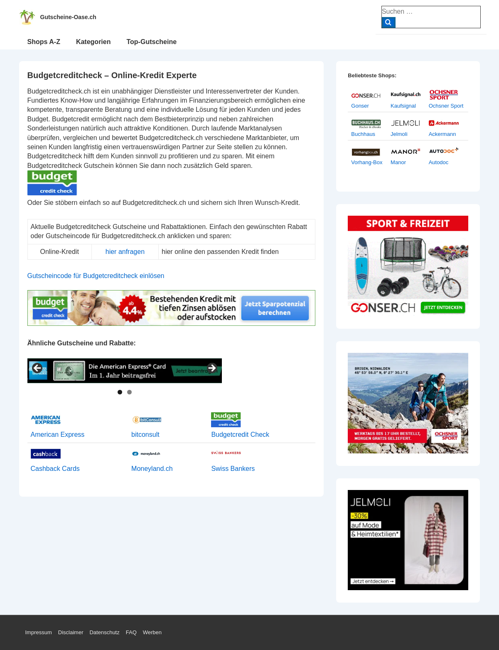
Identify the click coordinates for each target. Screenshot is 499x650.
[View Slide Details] (124, 370)
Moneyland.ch (152, 468)
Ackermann (442, 134)
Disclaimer (71, 632)
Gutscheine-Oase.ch (68, 17)
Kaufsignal (403, 106)
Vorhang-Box (366, 162)
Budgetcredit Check (240, 434)
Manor (398, 162)
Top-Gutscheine (151, 41)
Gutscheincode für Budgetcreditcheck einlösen (96, 275)
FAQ (131, 632)
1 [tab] (120, 392)
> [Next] (211, 368)
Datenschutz (104, 632)
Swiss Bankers (233, 468)
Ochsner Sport (446, 106)
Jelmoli (399, 134)
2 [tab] (129, 392)
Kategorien (93, 41)
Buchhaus (363, 134)
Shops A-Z (43, 41)
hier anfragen (125, 251)
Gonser (360, 106)
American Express (58, 434)
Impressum (38, 632)
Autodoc (439, 162)
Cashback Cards (55, 468)
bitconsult (145, 434)
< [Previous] (38, 368)
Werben (152, 632)
